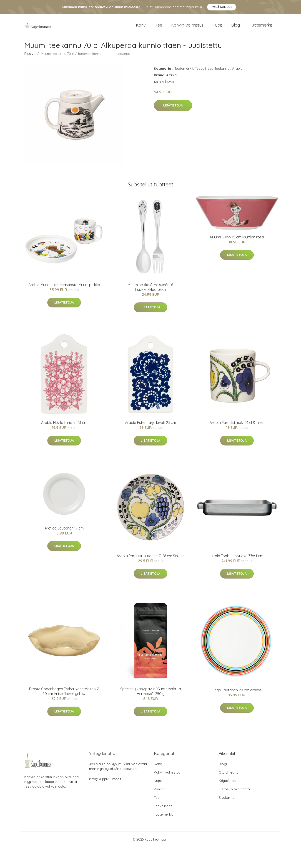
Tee (159, 27)
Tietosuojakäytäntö (234, 793)
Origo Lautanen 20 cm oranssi (236, 694)
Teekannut (222, 72)
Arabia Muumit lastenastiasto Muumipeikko (64, 288)
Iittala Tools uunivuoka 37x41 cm (237, 559)
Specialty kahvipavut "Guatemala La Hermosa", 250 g (150, 695)
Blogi (236, 27)
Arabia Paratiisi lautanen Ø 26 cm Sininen (151, 559)
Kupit (217, 27)
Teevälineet (204, 72)
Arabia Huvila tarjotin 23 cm (64, 426)
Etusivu (29, 57)
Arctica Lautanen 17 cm (64, 532)
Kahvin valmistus (187, 27)
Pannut (159, 793)
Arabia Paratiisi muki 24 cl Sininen (237, 426)
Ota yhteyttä (228, 776)
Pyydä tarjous (221, 7)
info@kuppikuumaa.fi (105, 783)
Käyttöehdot (229, 784)
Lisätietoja (173, 109)
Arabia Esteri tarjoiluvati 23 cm (150, 426)
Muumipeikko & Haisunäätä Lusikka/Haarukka (150, 291)
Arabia (237, 72)
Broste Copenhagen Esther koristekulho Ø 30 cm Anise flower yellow (64, 695)
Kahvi (141, 27)
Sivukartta (227, 801)
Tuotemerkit (261, 27)
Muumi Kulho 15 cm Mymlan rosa (237, 241)
